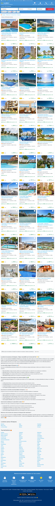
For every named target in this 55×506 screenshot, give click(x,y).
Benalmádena (3, 460)
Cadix (20, 439)
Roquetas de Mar (40, 464)
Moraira (2, 454)
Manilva (20, 426)
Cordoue (2, 442)
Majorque (21, 436)
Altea (38, 461)
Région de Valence (4, 433)
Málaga (38, 444)
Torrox (2, 458)
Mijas (20, 424)
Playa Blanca (3, 463)
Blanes (2, 464)
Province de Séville (22, 441)
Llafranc (38, 455)
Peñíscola (21, 448)
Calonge (20, 464)
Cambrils (2, 448)
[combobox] (9, 9)
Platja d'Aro (39, 451)
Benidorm (21, 452)
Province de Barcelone (5, 439)
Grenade (38, 439)
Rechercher (50, 9)
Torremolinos (21, 450)
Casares (20, 425)
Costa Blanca (39, 436)
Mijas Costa (3, 425)
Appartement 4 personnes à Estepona (45, 142)
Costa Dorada (3, 438)
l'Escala (2, 447)
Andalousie (39, 432)
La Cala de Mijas (4, 426)
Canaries (38, 433)
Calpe (38, 442)
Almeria (2, 441)
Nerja (20, 445)
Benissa (38, 457)
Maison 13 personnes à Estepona (44, 278)
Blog (37, 489)
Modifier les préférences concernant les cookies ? (27, 501)
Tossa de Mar (21, 463)
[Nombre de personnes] (41, 9)
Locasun (24, 490)
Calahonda (39, 425)
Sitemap (51, 489)
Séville (38, 463)
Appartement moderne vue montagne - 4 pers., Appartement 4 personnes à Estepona (27, 334)
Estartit (38, 447)
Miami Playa (39, 448)
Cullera (20, 461)
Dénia (20, 444)
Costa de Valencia (40, 438)
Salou (38, 445)
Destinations (3, 11)
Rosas (20, 442)
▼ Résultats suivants (27, 347)
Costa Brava (39, 435)
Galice (20, 435)
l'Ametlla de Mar (22, 457)
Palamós (20, 454)
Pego (2, 467)
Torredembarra (22, 455)
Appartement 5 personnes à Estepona (8, 169)
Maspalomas (3, 457)
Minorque (39, 441)
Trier (18, 11)
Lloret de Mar (21, 451)
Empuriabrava (3, 444)
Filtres (10, 11)
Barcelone (21, 458)
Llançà (2, 452)
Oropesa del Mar (40, 458)
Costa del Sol (3, 436)
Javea (2, 445)
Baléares (20, 433)
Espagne (2, 432)
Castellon (21, 438)
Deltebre (38, 460)
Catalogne (21, 432)
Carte (14, 11)
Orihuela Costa (3, 466)
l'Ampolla (39, 466)
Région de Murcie (4, 435)
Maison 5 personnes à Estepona (7, 142)
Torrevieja (39, 454)
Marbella (2, 424)
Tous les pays (46, 489)
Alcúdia (2, 450)
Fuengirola (39, 424)
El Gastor (39, 426)
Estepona (39, 450)
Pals (2, 455)
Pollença (2, 451)
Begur (38, 452)
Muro (2, 461)
